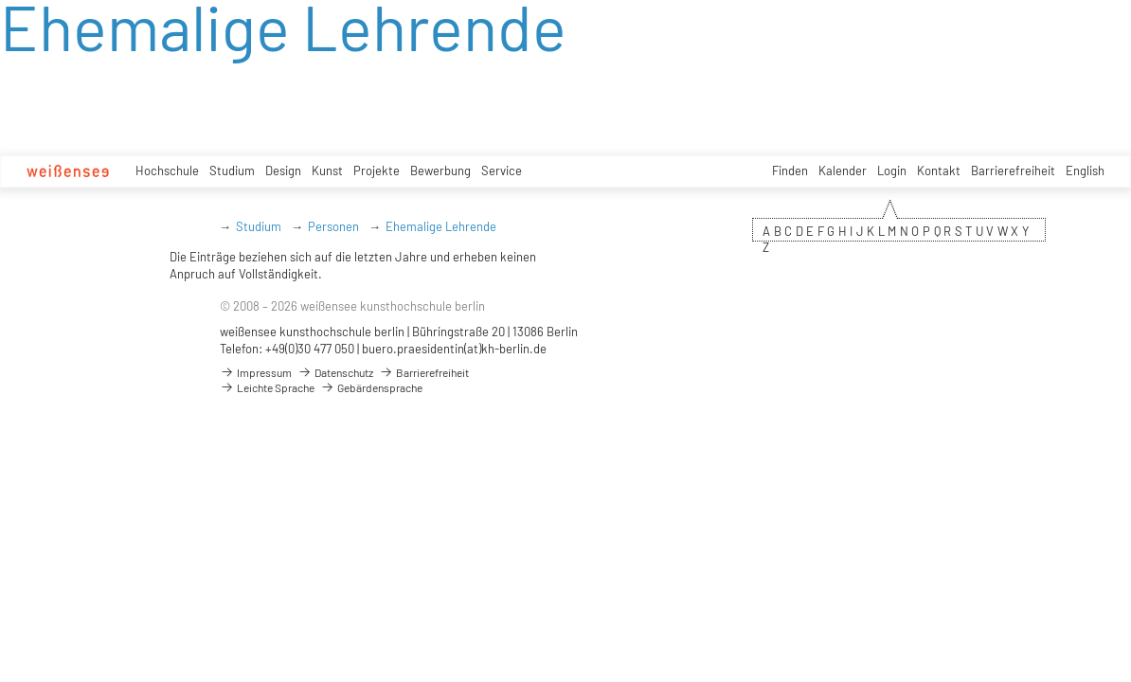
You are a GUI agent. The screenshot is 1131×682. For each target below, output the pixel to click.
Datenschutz (335, 372)
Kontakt (938, 170)
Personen (333, 226)
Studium (232, 170)
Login (892, 170)
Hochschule (167, 170)
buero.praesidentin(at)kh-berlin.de (454, 348)
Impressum (256, 372)
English (1085, 170)
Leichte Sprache (267, 387)
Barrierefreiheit (1013, 170)
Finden (790, 170)
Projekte (376, 170)
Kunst (327, 170)
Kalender (842, 170)
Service (501, 170)
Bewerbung (440, 170)
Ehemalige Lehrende (441, 226)
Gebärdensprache (371, 387)
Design (283, 170)
